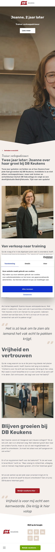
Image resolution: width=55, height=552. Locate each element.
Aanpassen (27, 294)
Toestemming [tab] (10, 263)
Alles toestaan (27, 289)
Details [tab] (27, 263)
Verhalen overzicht (11, 150)
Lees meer (26, 31)
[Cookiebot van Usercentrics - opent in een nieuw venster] (43, 257)
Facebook (30, 532)
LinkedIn (42, 532)
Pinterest (36, 532)
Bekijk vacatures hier (26, 491)
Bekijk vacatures (29, 548)
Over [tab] (45, 263)
